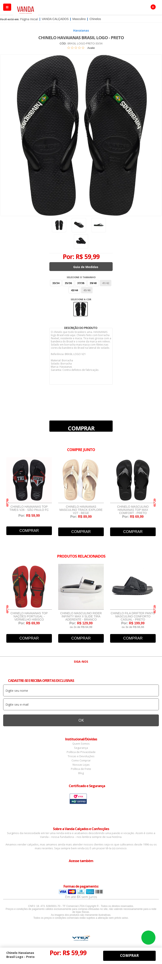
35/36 (68, 283)
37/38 (80, 283)
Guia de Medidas (85, 267)
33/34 (55, 283)
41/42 (105, 283)
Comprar (81, 428)
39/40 (93, 283)
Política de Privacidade (81, 752)
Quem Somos (81, 743)
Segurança (81, 748)
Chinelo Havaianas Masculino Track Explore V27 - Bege (81, 510)
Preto (80, 309)
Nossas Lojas (81, 764)
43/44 (74, 290)
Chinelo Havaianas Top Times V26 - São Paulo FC (29, 508)
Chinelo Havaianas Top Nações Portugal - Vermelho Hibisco (29, 616)
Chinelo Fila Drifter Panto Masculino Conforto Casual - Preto (133, 616)
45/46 (86, 290)
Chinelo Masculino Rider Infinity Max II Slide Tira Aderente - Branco (81, 616)
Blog (81, 773)
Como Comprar (81, 760)
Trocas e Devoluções (81, 756)
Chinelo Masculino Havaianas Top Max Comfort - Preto (132, 510)
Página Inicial (29, 19)
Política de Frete (81, 769)
